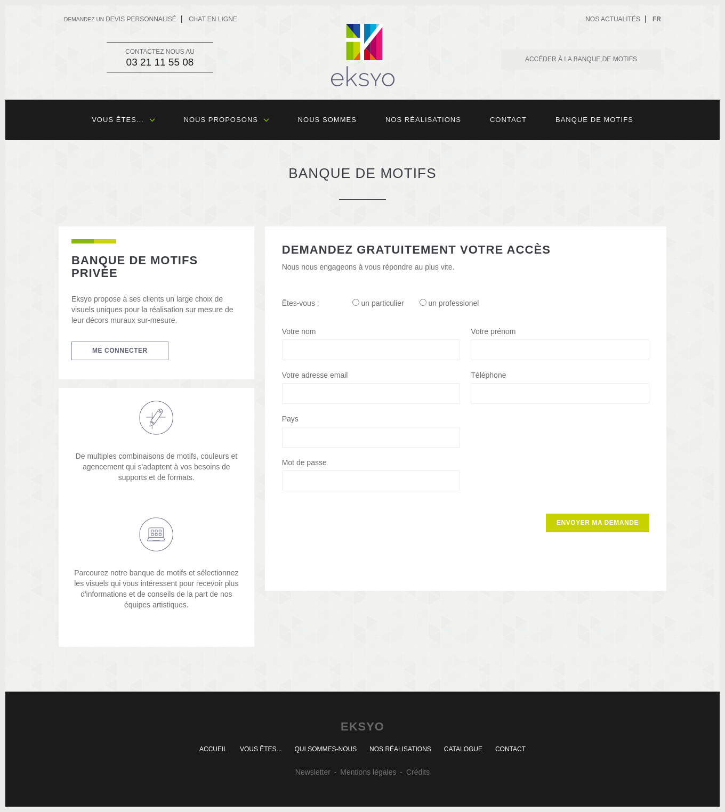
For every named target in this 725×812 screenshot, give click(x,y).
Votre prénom (493, 331)
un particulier (378, 303)
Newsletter (313, 772)
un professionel (449, 303)
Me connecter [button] (120, 350)
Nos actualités (612, 19)
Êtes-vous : (300, 303)
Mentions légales (368, 772)
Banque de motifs (594, 120)
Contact (508, 120)
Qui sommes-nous (325, 749)
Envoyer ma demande (598, 522)
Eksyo (362, 55)
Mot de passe (304, 462)
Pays (290, 419)
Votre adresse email (315, 375)
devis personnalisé (120, 19)
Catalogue (463, 749)
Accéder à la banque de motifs (581, 59)
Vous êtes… (123, 120)
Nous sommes (327, 120)
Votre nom (299, 331)
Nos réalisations (423, 120)
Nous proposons (226, 120)
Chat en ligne (213, 19)
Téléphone (488, 375)
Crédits (418, 772)
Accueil (213, 749)
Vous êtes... (261, 749)
